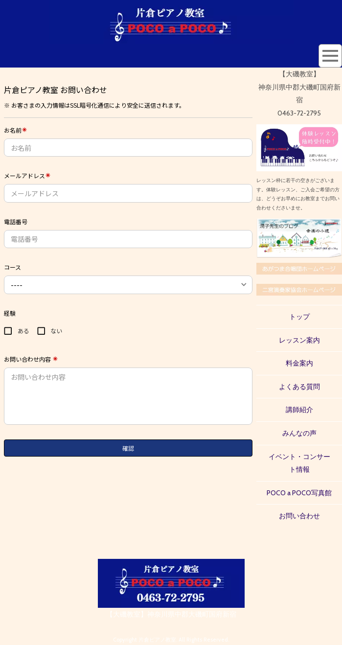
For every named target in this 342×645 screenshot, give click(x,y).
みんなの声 (299, 433)
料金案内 (299, 363)
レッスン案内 (299, 340)
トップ (299, 316)
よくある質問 (299, 386)
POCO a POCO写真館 (299, 492)
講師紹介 (299, 409)
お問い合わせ (299, 515)
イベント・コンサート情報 (299, 463)
